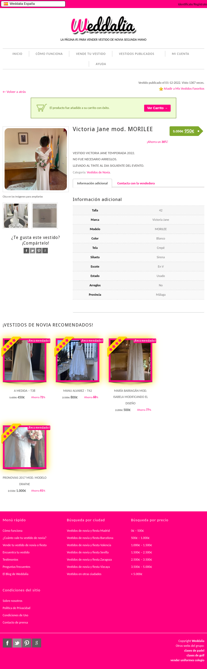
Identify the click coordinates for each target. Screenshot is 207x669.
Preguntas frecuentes (16, 567)
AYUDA (100, 64)
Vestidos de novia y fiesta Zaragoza (89, 559)
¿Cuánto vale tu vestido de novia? (25, 538)
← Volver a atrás (14, 92)
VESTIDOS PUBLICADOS (135, 54)
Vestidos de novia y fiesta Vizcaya (88, 567)
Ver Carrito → (157, 108)
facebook (26, 250)
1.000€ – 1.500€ (141, 545)
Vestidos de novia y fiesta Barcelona (90, 538)
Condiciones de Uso (15, 615)
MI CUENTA (179, 54)
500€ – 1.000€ (140, 538)
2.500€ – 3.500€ (141, 559)
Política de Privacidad (16, 608)
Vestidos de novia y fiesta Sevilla (88, 552)
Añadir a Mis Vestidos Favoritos (184, 88)
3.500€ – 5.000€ (141, 567)
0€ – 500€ (137, 531)
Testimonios (10, 559)
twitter (32, 250)
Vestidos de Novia (98, 172)
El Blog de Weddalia (15, 574)
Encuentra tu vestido (16, 552)
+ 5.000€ (136, 574)
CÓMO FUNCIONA (49, 54)
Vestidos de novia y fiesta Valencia (89, 545)
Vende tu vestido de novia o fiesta (25, 545)
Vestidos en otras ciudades (84, 574)
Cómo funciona (12, 531)
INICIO (17, 54)
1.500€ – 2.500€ (141, 552)
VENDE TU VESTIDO (91, 54)
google (45, 250)
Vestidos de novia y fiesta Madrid (88, 531)
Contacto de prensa (15, 622)
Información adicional (92, 183)
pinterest (39, 250)
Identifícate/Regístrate (192, 4)
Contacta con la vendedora (136, 183)
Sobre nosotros (12, 601)
